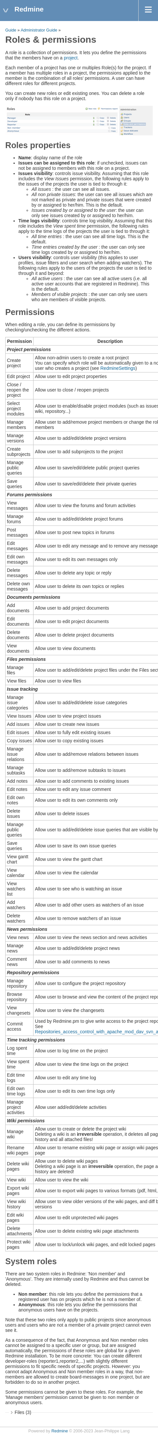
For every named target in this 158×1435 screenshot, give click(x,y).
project (71, 57)
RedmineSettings (117, 368)
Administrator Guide (39, 30)
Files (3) (23, 1412)
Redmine (59, 1431)
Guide (10, 30)
